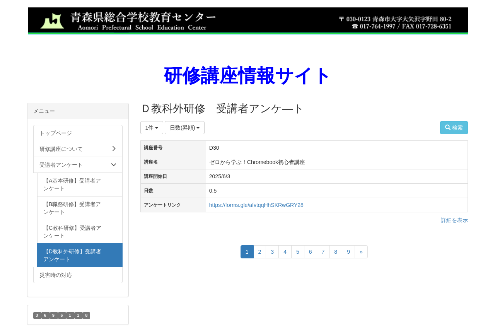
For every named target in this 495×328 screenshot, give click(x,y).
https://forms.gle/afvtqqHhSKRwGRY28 (256, 205)
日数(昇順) (185, 128)
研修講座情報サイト (248, 75)
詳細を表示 (454, 220)
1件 (152, 128)
